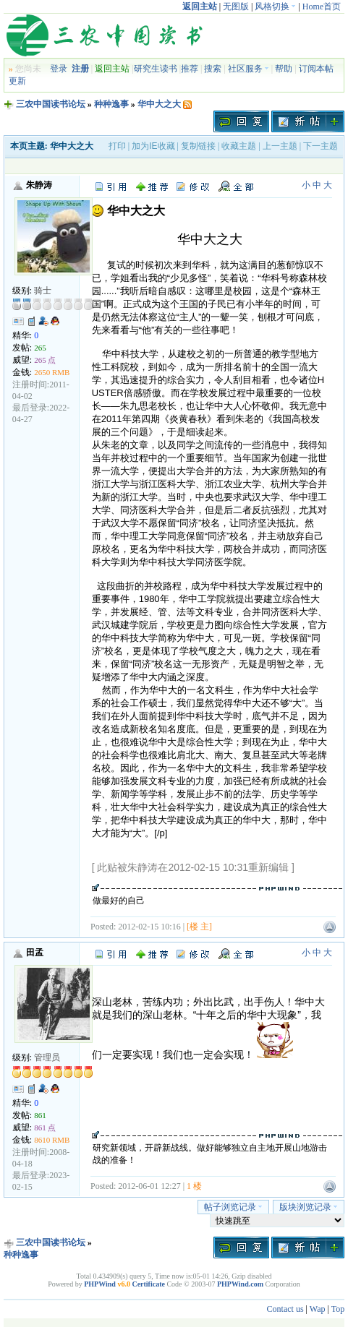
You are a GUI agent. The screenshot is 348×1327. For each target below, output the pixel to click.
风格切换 (275, 6)
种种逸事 (111, 104)
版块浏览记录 (308, 1207)
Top (338, 1309)
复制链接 (198, 146)
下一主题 (320, 146)
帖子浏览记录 (233, 1207)
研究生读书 (155, 69)
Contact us (285, 1309)
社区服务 (248, 69)
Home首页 (321, 6)
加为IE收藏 (153, 146)
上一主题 (280, 146)
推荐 (189, 69)
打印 (117, 146)
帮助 (283, 69)
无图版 (236, 6)
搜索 (212, 69)
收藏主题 (238, 146)
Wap (318, 1309)
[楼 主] (199, 927)
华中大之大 (159, 104)
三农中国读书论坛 (50, 104)
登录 (58, 69)
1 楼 (194, 1186)
